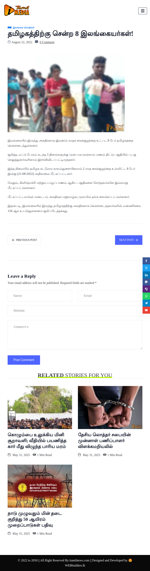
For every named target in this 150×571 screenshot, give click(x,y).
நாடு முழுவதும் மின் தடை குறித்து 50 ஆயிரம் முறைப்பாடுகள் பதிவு (35, 519)
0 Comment (47, 42)
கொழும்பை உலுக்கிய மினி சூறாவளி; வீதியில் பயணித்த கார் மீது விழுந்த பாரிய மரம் (37, 440)
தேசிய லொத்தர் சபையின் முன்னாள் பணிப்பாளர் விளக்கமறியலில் (104, 440)
